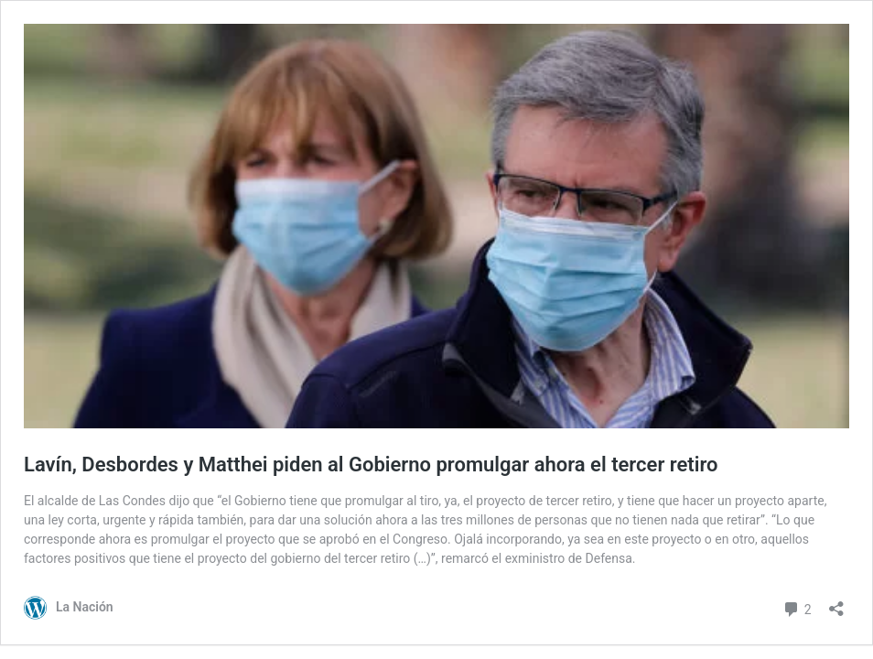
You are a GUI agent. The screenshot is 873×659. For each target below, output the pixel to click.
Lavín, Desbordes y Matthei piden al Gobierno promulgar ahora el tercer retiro (371, 464)
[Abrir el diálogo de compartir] (836, 603)
